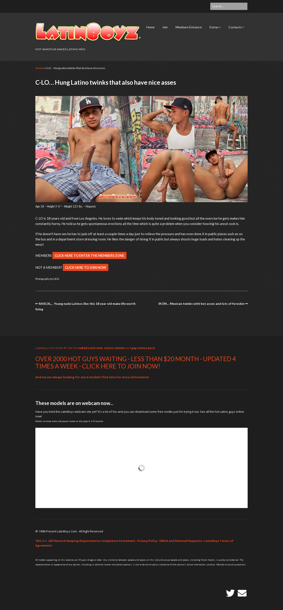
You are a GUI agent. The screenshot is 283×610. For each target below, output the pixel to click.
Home (150, 27)
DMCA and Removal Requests (180, 541)
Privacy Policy (147, 541)
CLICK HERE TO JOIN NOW (85, 267)
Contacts (235, 27)
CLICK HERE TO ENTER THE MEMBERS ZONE (89, 255)
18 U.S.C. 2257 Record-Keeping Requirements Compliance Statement (85, 541)
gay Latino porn (143, 348)
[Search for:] (229, 6)
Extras (214, 27)
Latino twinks (114, 348)
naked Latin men (90, 348)
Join (165, 27)
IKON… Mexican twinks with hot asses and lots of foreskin (201, 303)
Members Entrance (189, 27)
